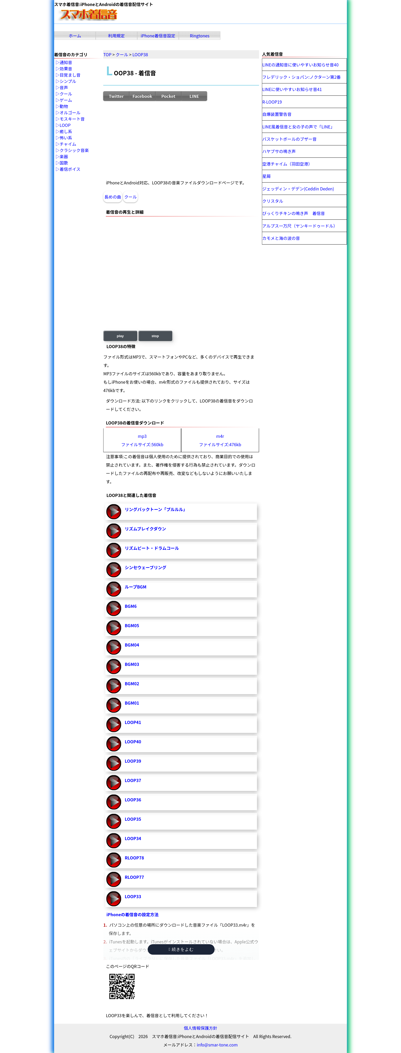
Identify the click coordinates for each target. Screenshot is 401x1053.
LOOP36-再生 (114, 802)
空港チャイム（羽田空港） (287, 164)
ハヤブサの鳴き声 (279, 151)
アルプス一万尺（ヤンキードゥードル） (299, 226)
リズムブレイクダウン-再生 (114, 531)
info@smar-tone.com (217, 1044)
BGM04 (132, 645)
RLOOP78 (134, 857)
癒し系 (66, 131)
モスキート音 (72, 119)
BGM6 (130, 606)
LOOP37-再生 (114, 782)
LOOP (65, 125)
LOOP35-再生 (114, 821)
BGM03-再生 (114, 666)
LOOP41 (133, 722)
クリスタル (272, 201)
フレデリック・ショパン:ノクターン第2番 (301, 77)
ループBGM (135, 587)
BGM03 (132, 664)
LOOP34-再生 (114, 840)
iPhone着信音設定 (158, 35)
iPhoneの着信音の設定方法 (132, 914)
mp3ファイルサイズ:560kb (142, 440)
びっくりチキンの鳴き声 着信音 (293, 213)
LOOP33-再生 (114, 899)
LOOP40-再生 (114, 744)
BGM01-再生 (114, 705)
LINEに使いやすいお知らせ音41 (292, 89)
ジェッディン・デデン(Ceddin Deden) (298, 188)
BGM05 (132, 625)
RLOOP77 (134, 877)
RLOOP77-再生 (114, 879)
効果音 (66, 69)
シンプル (68, 81)
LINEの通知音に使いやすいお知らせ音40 (300, 64)
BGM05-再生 (114, 628)
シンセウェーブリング (145, 567)
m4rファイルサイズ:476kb (220, 440)
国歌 (64, 163)
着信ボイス (70, 169)
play (120, 336)
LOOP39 (133, 761)
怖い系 (66, 138)
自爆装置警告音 (276, 114)
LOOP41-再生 (114, 724)
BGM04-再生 (114, 647)
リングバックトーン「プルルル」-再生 (114, 511)
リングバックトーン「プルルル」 (156, 509)
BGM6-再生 (114, 608)
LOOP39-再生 (114, 763)
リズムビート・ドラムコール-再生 (114, 550)
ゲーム (66, 100)
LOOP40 (133, 741)
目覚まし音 (70, 75)
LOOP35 (133, 819)
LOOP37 (133, 780)
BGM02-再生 (114, 686)
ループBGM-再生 (114, 589)
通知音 (66, 62)
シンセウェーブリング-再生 (114, 570)
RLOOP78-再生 (114, 860)
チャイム (68, 144)
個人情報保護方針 (200, 1028)
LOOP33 (133, 896)
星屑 (266, 176)
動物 (64, 106)
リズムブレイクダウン (145, 528)
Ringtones (199, 35)
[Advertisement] (181, 139)
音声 (64, 87)
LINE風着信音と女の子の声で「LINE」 (298, 126)
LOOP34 (133, 838)
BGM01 (132, 703)
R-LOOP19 (272, 102)
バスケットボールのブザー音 (289, 139)
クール (130, 197)
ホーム (75, 35)
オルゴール (70, 113)
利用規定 (116, 35)
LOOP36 (133, 799)
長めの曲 (112, 197)
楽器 (64, 157)
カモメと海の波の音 (281, 238)
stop (155, 336)
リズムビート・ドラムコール (152, 548)
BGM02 (132, 683)
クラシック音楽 (74, 150)
